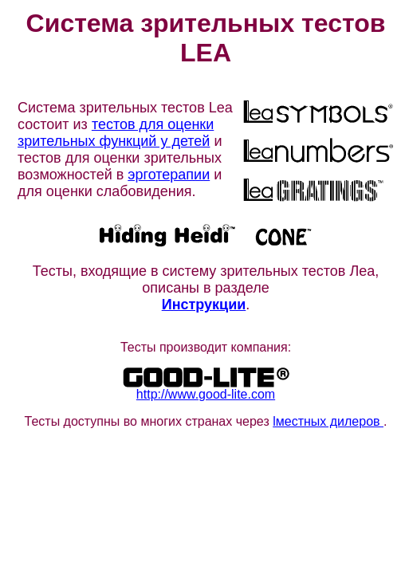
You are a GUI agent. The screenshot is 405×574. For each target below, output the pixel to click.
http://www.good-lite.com (205, 394)
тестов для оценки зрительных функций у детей (116, 132)
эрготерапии (169, 175)
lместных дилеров (328, 421)
